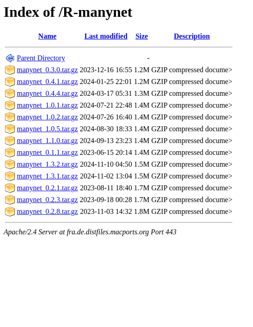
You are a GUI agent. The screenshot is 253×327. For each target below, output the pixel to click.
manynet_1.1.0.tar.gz (47, 140)
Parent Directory (41, 58)
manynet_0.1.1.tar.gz (47, 152)
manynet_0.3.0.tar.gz (47, 70)
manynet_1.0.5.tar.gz (47, 129)
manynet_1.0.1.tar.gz (47, 105)
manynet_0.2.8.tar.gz (47, 211)
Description (192, 36)
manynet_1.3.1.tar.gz (47, 176)
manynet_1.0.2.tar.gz (47, 117)
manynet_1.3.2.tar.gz (47, 164)
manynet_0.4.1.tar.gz (47, 81)
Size (142, 36)
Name (47, 36)
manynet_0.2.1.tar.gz (47, 188)
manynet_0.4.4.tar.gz (47, 93)
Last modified (105, 36)
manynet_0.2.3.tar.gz (47, 199)
